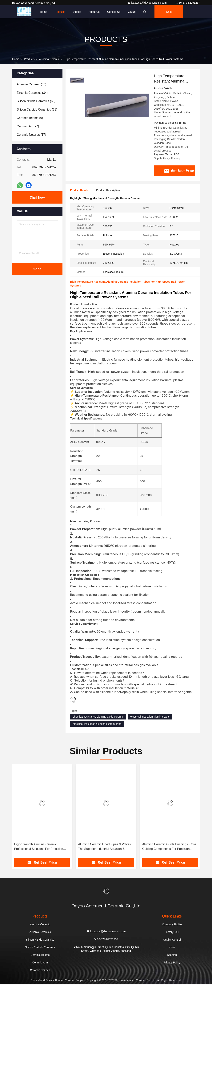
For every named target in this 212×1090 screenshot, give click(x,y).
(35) (37, 109)
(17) (31, 134)
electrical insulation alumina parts (150, 716)
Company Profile (172, 923)
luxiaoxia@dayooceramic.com (147, 2)
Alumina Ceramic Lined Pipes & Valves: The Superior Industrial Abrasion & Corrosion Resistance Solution (105, 846)
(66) (36, 101)
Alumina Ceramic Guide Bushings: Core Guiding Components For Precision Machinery (169, 846)
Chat (169, 11)
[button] (24, 812)
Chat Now (37, 197)
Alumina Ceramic (49, 59)
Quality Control (172, 939)
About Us (94, 11)
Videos (77, 11)
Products (60, 11)
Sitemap (172, 954)
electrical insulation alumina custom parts (97, 723)
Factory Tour (172, 931)
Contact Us (113, 11)
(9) (30, 118)
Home (43, 11)
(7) (28, 126)
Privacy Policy (172, 961)
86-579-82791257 (187, 2)
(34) (32, 92)
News (172, 946)
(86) (31, 84)
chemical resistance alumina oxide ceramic (98, 716)
